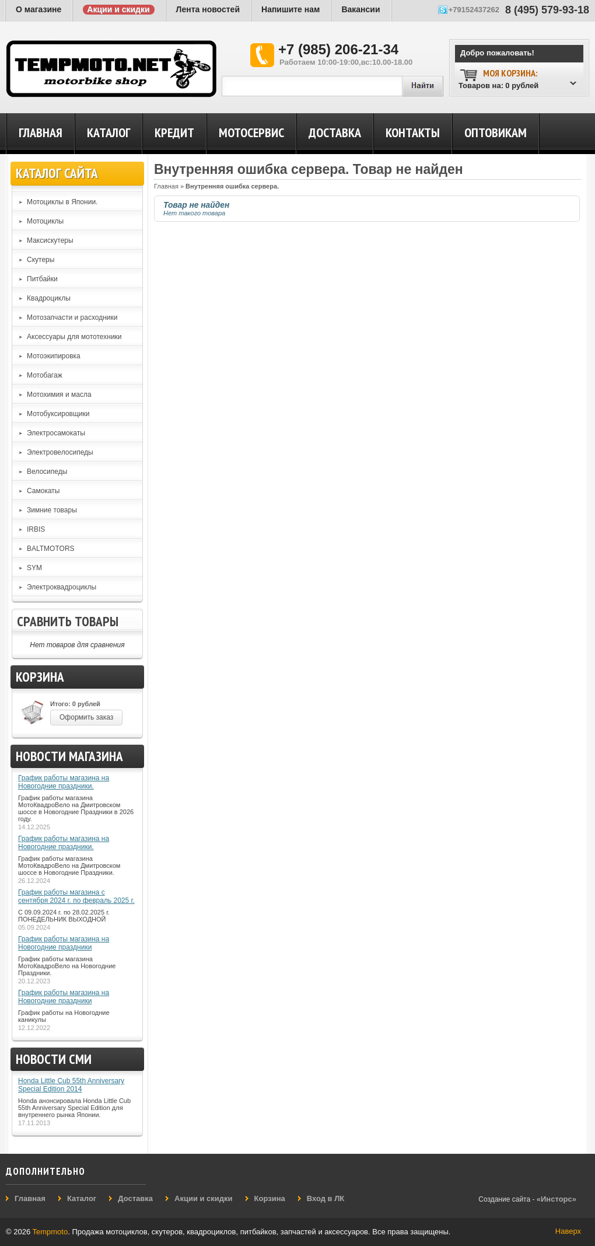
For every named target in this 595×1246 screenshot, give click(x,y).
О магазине (38, 9)
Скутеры (40, 260)
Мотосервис (251, 132)
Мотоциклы (45, 221)
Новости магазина (69, 756)
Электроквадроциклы (61, 587)
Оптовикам (495, 132)
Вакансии (360, 9)
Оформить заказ (86, 717)
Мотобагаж (44, 375)
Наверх (568, 1231)
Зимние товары (52, 510)
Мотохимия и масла (59, 394)
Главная (40, 132)
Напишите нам (290, 9)
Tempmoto (50, 1231)
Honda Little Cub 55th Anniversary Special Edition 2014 (71, 1085)
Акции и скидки (118, 9)
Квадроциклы (49, 298)
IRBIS (36, 529)
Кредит (174, 132)
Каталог (108, 132)
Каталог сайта (57, 173)
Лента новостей (208, 9)
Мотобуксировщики (58, 414)
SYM (34, 568)
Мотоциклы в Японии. (62, 202)
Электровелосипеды (60, 452)
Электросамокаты (56, 433)
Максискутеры (50, 240)
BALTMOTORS (51, 549)
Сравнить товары (67, 621)
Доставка (335, 132)
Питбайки (42, 279)
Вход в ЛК (325, 1198)
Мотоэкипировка (53, 356)
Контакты (413, 132)
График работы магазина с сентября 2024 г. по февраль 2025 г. (76, 896)
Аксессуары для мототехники (74, 337)
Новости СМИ (54, 1058)
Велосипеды (47, 471)
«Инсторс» (556, 1199)
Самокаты (43, 491)
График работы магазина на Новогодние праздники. (63, 782)
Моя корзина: (510, 73)
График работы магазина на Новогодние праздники (63, 943)
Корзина (40, 676)
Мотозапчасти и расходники (72, 317)
